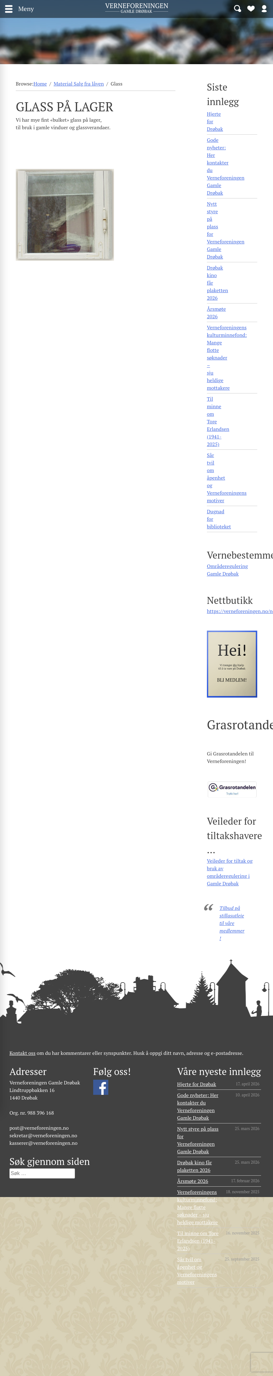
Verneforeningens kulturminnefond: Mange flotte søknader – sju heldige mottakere (227, 357)
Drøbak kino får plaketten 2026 (217, 282)
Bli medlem (251, 8)
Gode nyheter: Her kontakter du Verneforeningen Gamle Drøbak (225, 166)
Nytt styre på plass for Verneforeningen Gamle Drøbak (225, 230)
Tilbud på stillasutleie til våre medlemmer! (231, 923)
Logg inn (264, 8)
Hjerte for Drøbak (215, 121)
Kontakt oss (22, 1053)
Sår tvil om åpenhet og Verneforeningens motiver (227, 478)
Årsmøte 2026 (216, 312)
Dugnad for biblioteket (219, 519)
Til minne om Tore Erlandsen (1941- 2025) (218, 421)
